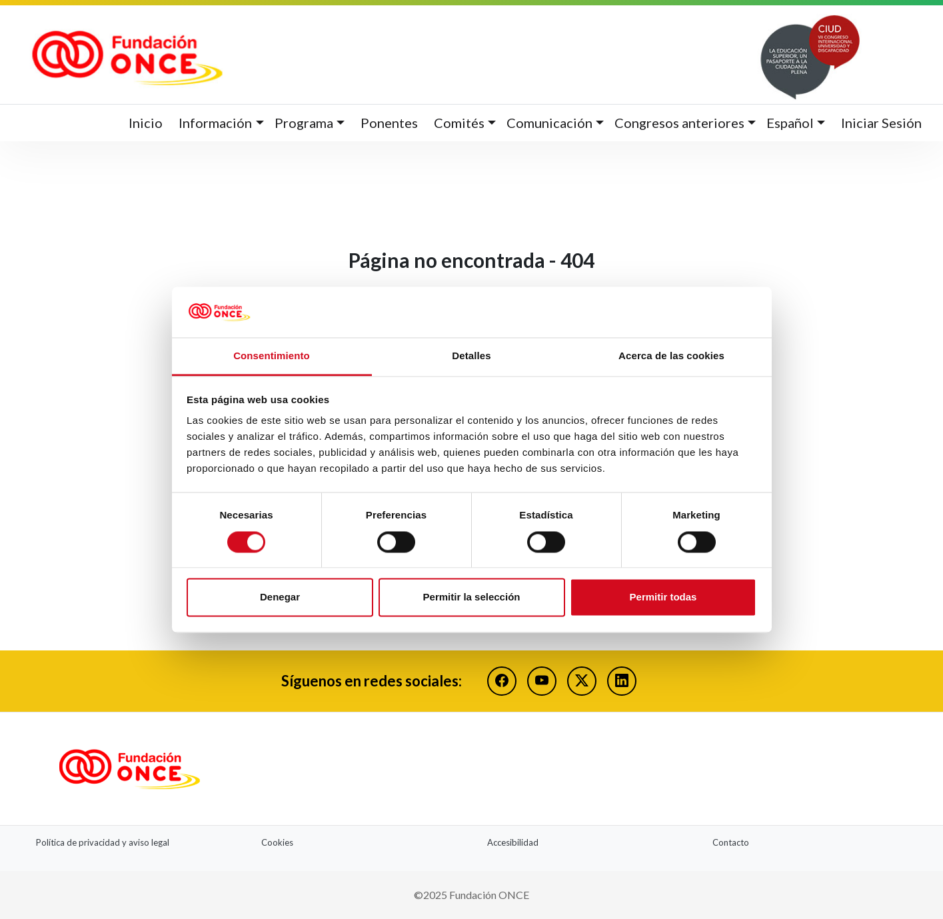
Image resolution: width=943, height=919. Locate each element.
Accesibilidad (512, 842)
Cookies (277, 842)
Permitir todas (663, 597)
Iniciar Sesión (881, 123)
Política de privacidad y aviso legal (102, 842)
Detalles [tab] (471, 356)
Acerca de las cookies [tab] (671, 356)
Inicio (146, 123)
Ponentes (389, 123)
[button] (221, 123)
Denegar (280, 597)
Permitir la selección (471, 597)
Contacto (730, 842)
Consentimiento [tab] (271, 356)
